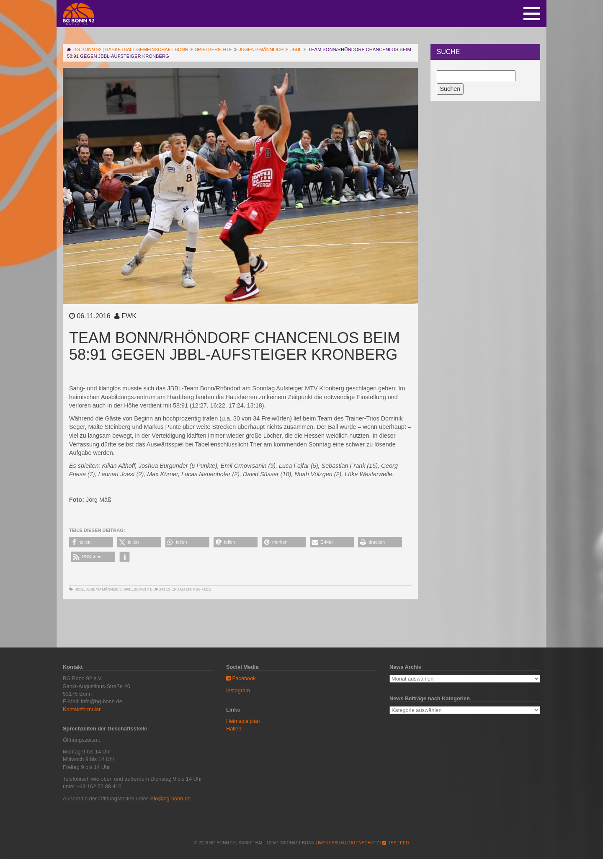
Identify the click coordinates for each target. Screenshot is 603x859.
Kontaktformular (81, 709)
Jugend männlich (103, 589)
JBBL (79, 589)
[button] (91, 542)
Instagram (238, 690)
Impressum (331, 843)
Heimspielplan (243, 721)
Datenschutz (363, 843)
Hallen (233, 728)
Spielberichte (137, 589)
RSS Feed (202, 589)
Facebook (241, 678)
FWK (129, 316)
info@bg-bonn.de (170, 798)
